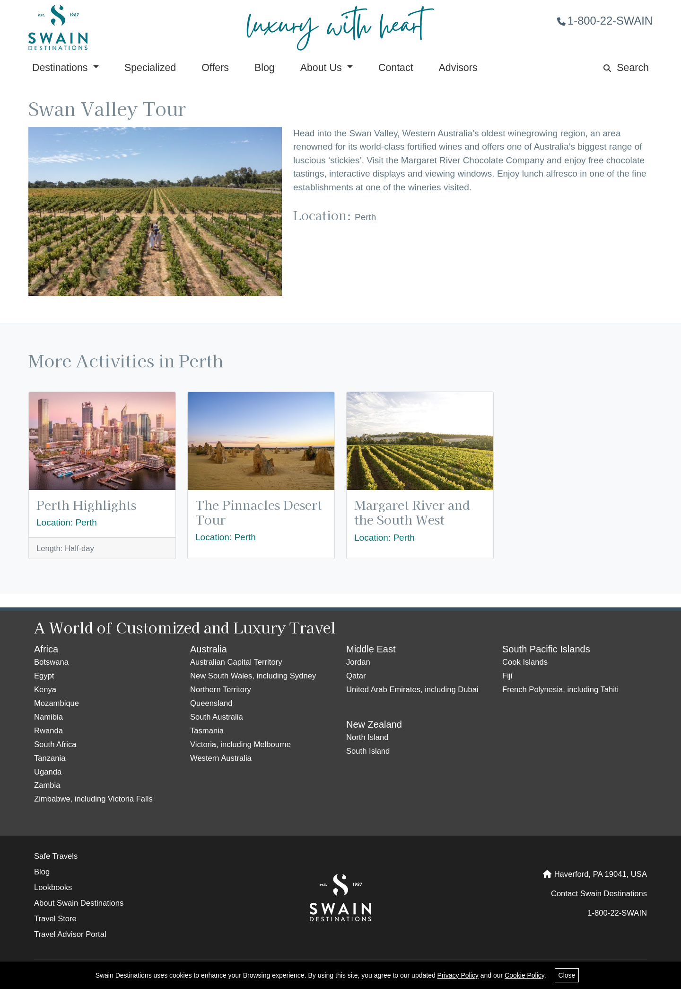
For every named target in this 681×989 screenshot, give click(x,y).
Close (567, 975)
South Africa (55, 744)
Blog (264, 67)
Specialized (150, 67)
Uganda (47, 771)
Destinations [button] (61, 67)
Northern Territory (220, 689)
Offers (215, 67)
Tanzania (50, 758)
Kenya (45, 689)
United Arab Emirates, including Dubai (412, 689)
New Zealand (374, 724)
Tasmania (207, 730)
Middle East (371, 649)
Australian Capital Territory (236, 662)
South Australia (216, 717)
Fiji (507, 675)
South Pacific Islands (546, 649)
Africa (46, 649)
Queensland (211, 703)
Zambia (47, 785)
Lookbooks (53, 887)
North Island (367, 737)
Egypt (44, 675)
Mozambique (56, 703)
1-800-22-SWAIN (605, 20)
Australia (208, 649)
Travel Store (55, 918)
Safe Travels (56, 856)
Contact (395, 67)
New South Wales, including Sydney (253, 675)
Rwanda (48, 730)
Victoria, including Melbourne (240, 744)
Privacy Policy (458, 975)
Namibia (48, 717)
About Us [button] (322, 67)
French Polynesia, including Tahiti (560, 689)
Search (626, 67)
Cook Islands (525, 662)
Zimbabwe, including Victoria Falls (93, 798)
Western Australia (221, 758)
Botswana (51, 662)
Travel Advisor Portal (70, 934)
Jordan (358, 662)
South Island (368, 751)
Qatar (356, 675)
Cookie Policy (524, 975)
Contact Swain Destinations (599, 893)
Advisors (458, 67)
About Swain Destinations (78, 903)
